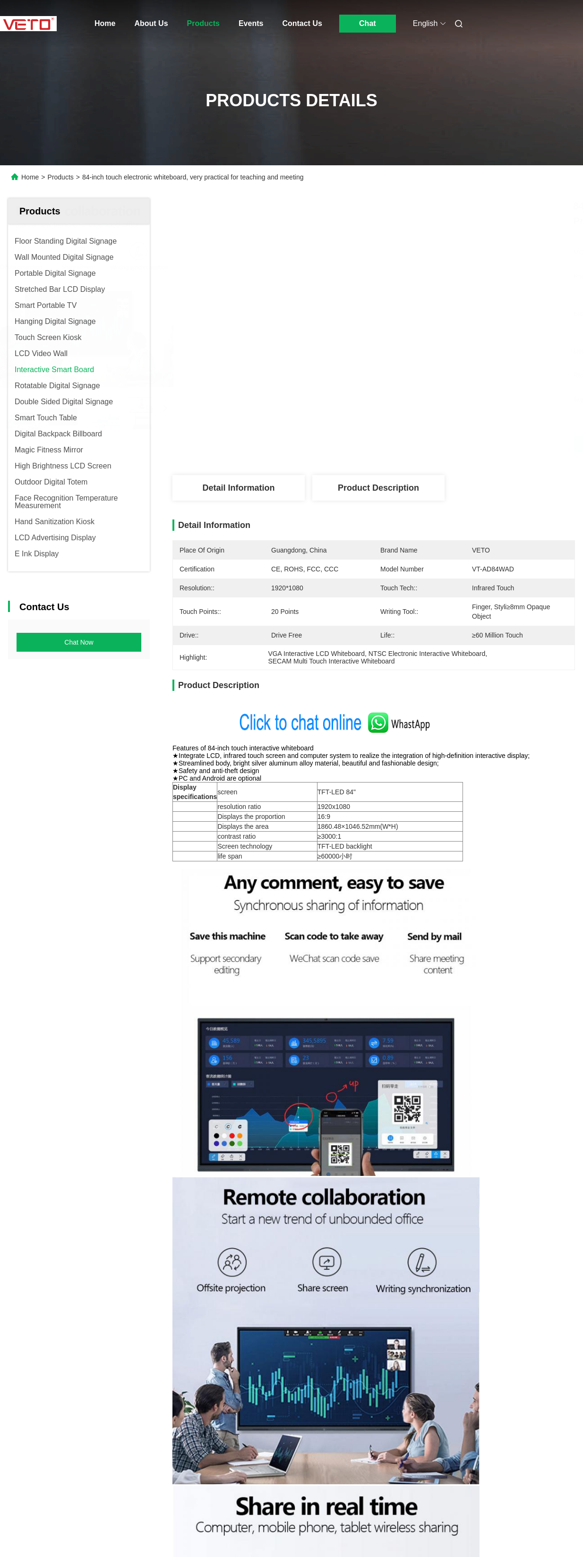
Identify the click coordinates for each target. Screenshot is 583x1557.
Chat (367, 23)
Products (203, 23)
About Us (151, 23)
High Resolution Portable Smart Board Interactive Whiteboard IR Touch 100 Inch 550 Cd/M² (356, 1220)
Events (251, 23)
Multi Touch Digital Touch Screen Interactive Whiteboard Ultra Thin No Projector (507, 1220)
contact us (418, 1476)
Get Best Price (423, 444)
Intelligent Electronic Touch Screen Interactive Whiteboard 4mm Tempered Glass (215, 1220)
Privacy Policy (61, 1537)
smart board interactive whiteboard (358, 970)
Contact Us (302, 23)
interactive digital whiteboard (242, 970)
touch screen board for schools (479, 970)
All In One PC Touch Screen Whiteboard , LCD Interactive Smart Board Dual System (72, 1220)
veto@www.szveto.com (223, 1454)
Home (104, 23)
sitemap (100, 1537)
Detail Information (238, 488)
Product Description (378, 488)
